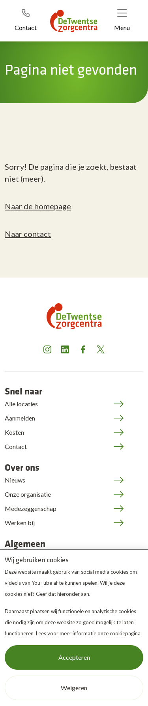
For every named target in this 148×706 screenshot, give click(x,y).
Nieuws (15, 480)
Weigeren (74, 687)
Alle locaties (21, 403)
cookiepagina (125, 633)
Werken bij (20, 522)
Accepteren (74, 657)
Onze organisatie (28, 494)
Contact (16, 446)
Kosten (14, 432)
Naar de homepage (38, 206)
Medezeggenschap (30, 508)
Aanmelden (20, 418)
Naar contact (28, 233)
